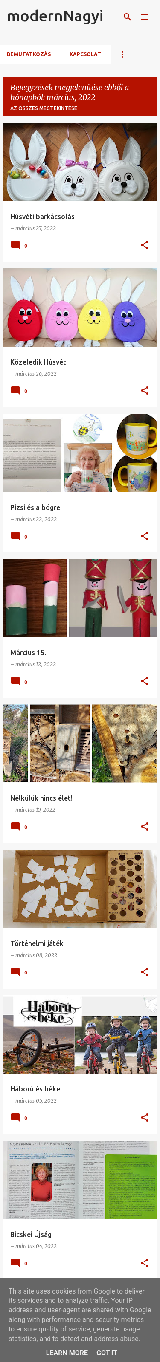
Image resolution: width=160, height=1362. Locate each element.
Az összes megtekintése (43, 108)
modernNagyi (55, 15)
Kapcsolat (85, 54)
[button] (145, 245)
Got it (106, 1353)
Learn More (67, 1353)
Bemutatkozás (29, 54)
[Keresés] (127, 17)
